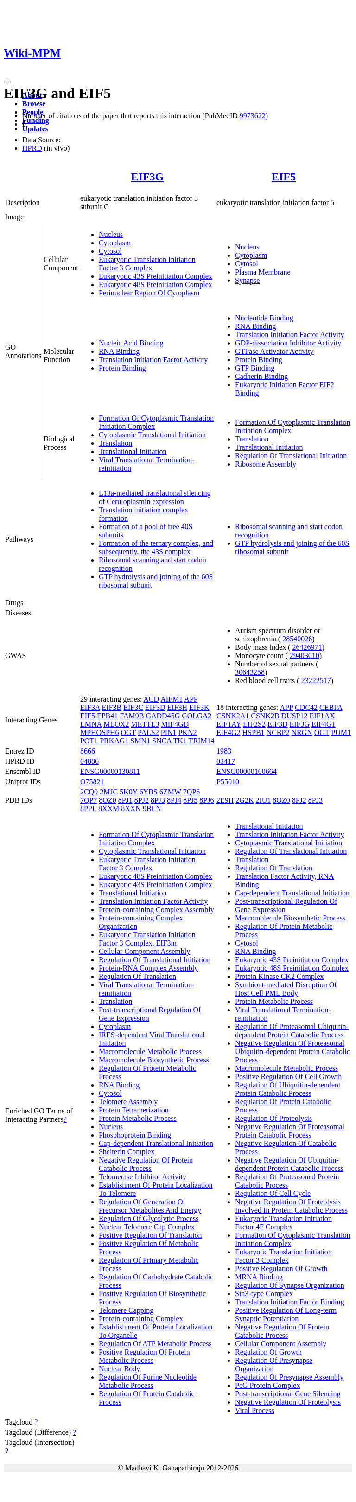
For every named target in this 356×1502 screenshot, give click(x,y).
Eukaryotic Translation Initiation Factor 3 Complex (147, 264)
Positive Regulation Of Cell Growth (288, 1076)
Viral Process (254, 1410)
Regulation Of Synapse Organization (289, 1285)
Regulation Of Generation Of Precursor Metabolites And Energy (150, 1206)
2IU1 (263, 800)
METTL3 (145, 724)
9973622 (253, 116)
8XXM (108, 808)
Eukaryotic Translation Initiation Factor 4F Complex (283, 1222)
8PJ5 (190, 800)
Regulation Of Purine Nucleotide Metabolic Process (148, 1381)
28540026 (297, 639)
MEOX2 (116, 724)
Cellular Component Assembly (144, 951)
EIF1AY (228, 724)
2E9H (225, 800)
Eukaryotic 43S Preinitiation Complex (155, 276)
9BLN (152, 808)
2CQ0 (89, 792)
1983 (223, 751)
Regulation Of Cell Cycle (273, 1193)
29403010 (304, 655)
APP (190, 699)
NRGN (301, 732)
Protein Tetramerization (134, 1110)
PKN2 (187, 732)
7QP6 (191, 792)
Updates (35, 129)
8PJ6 (206, 800)
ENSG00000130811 (110, 771)
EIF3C (133, 707)
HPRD (32, 148)
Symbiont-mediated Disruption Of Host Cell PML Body (286, 989)
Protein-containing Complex (141, 1319)
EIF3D (155, 707)
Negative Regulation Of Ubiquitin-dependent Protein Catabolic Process (289, 1164)
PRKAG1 (114, 741)
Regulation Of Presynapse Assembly (289, 1377)
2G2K (244, 800)
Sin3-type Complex (264, 1293)
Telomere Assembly (128, 1102)
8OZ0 (107, 800)
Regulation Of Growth (268, 1352)
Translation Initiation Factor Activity (153, 360)
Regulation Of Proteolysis (273, 1118)
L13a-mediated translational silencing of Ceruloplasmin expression (155, 497)
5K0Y (129, 792)
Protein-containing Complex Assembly (156, 910)
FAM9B (132, 716)
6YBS (149, 792)
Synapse (247, 280)
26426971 (307, 647)
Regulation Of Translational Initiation (291, 456)
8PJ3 (158, 800)
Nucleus (111, 234)
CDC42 (306, 707)
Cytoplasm (115, 243)
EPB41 (107, 716)
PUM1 (341, 732)
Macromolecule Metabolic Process (150, 1051)
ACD (151, 699)
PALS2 (148, 732)
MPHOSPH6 (99, 732)
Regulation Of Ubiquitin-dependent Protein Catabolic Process (288, 1089)
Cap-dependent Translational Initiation (156, 1143)
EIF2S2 (254, 724)
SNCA (162, 741)
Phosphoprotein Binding (135, 1135)
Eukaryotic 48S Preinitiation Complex (155, 284)
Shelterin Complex (126, 1152)
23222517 (316, 680)
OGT (128, 732)
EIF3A (90, 707)
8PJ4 (174, 800)
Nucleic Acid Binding (131, 343)
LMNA (91, 724)
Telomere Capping (126, 1310)
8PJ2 (141, 800)
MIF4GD (175, 724)
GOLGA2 (196, 716)
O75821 (92, 782)
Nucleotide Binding (264, 318)
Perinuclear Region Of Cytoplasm (149, 293)
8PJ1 (125, 800)
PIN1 (169, 732)
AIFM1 (171, 699)
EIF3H (177, 707)
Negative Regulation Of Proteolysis (288, 1402)
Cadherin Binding (261, 376)
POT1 (89, 741)
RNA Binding (119, 351)
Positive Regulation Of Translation (150, 1235)
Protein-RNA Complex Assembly (148, 968)
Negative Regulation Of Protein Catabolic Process (146, 1164)
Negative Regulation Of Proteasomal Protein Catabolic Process (289, 1131)
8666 (87, 751)
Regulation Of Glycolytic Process (149, 1218)
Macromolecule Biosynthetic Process (154, 1060)
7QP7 (88, 800)
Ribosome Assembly (265, 464)
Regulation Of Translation (137, 976)
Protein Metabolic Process (138, 1118)
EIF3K (199, 707)
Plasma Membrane (263, 272)
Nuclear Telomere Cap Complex (147, 1227)
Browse (33, 104)
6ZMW (170, 792)
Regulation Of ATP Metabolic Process (155, 1344)
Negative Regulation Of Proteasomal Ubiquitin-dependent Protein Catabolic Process (292, 1051)
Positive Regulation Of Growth (281, 1268)
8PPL (88, 808)
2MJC (109, 792)
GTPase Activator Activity (274, 351)
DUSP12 (294, 716)
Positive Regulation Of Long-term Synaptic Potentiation (286, 1314)
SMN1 (140, 741)
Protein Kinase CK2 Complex (279, 976)
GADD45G (163, 716)
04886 (89, 761)
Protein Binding (122, 368)
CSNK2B (265, 716)
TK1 (180, 741)
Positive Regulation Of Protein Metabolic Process (144, 1356)
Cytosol (110, 251)
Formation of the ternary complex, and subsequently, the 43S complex (156, 547)
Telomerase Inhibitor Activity (142, 1177)
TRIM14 (202, 741)
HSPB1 (253, 732)
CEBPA (330, 707)
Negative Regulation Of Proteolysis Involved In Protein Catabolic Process (291, 1206)
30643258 (250, 672)
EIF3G (147, 177)
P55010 (227, 782)
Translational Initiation (133, 451)
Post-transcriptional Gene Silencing (288, 1394)
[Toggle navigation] (7, 82)
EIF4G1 (324, 724)
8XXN (131, 808)
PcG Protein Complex (267, 1385)
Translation (115, 443)
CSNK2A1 (232, 716)
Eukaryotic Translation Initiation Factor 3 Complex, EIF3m (147, 939)
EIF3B (112, 707)
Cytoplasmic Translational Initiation (152, 435)
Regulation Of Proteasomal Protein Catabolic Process (287, 1181)
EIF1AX (322, 716)
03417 (225, 761)
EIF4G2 (228, 732)
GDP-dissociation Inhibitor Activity (288, 343)
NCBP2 (278, 732)
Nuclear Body (119, 1369)
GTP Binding (254, 368)
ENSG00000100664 (246, 771)
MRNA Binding (259, 1277)
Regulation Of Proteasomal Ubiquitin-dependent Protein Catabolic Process (292, 1031)
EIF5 (284, 177)
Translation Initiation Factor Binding (289, 1302)
